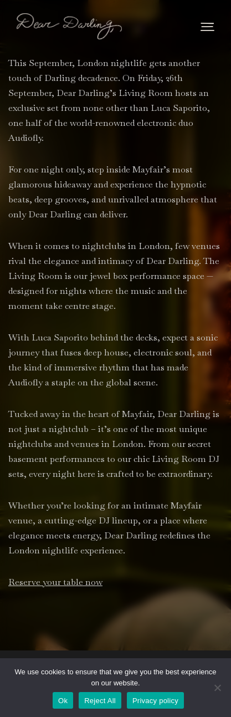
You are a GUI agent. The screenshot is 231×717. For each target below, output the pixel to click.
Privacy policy (155, 700)
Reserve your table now (55, 582)
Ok (63, 700)
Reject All (100, 700)
